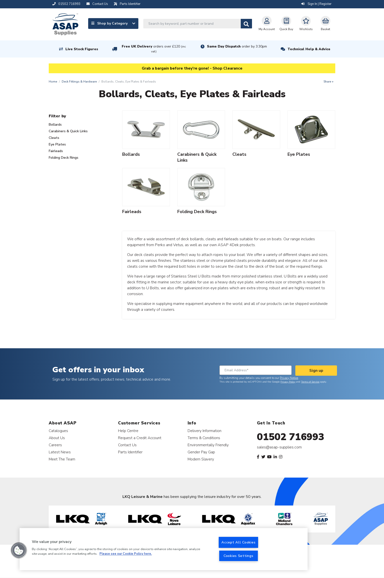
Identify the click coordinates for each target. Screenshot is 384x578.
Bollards (55, 124)
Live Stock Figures (81, 49)
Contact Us (127, 444)
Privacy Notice (289, 378)
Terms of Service (310, 382)
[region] (164, 549)
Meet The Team (62, 459)
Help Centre (128, 430)
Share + (329, 82)
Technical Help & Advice (309, 49)
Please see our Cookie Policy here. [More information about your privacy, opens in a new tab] (125, 554)
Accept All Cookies (238, 542)
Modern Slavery (201, 459)
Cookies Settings (238, 555)
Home (53, 82)
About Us (57, 437)
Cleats (54, 137)
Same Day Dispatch (237, 46)
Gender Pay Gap (201, 452)
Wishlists (306, 23)
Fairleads (56, 151)
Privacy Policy (287, 382)
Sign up (316, 370)
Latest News (60, 452)
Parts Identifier (130, 452)
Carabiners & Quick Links (68, 131)
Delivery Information (204, 430)
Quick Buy (286, 23)
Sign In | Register (316, 4)
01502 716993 (290, 437)
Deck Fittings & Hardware (79, 82)
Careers (55, 444)
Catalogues (58, 430)
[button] (19, 550)
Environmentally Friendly (208, 444)
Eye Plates (57, 144)
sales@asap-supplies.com (279, 447)
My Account (267, 23)
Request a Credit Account (139, 437)
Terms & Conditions (204, 437)
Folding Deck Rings (63, 157)
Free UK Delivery (154, 49)
